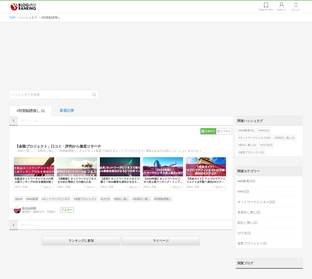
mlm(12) (264, 130)
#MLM (18, 198)
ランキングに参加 (81, 240)
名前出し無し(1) (285, 137)
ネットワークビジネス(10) (255, 137)
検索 (96, 94)
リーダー (266, 10)
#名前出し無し (141, 198)
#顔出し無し (121, 198)
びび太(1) (267, 144)
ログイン (281, 10)
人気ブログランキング (23, 7)
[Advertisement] (156, 56)
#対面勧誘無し (162, 198)
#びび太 (105, 198)
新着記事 (67, 111)
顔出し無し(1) (248, 144)
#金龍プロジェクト (85, 198)
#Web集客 (32, 198)
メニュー (296, 10)
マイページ (161, 240)
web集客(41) (247, 130)
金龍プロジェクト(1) (252, 152)
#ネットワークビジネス (56, 198)
